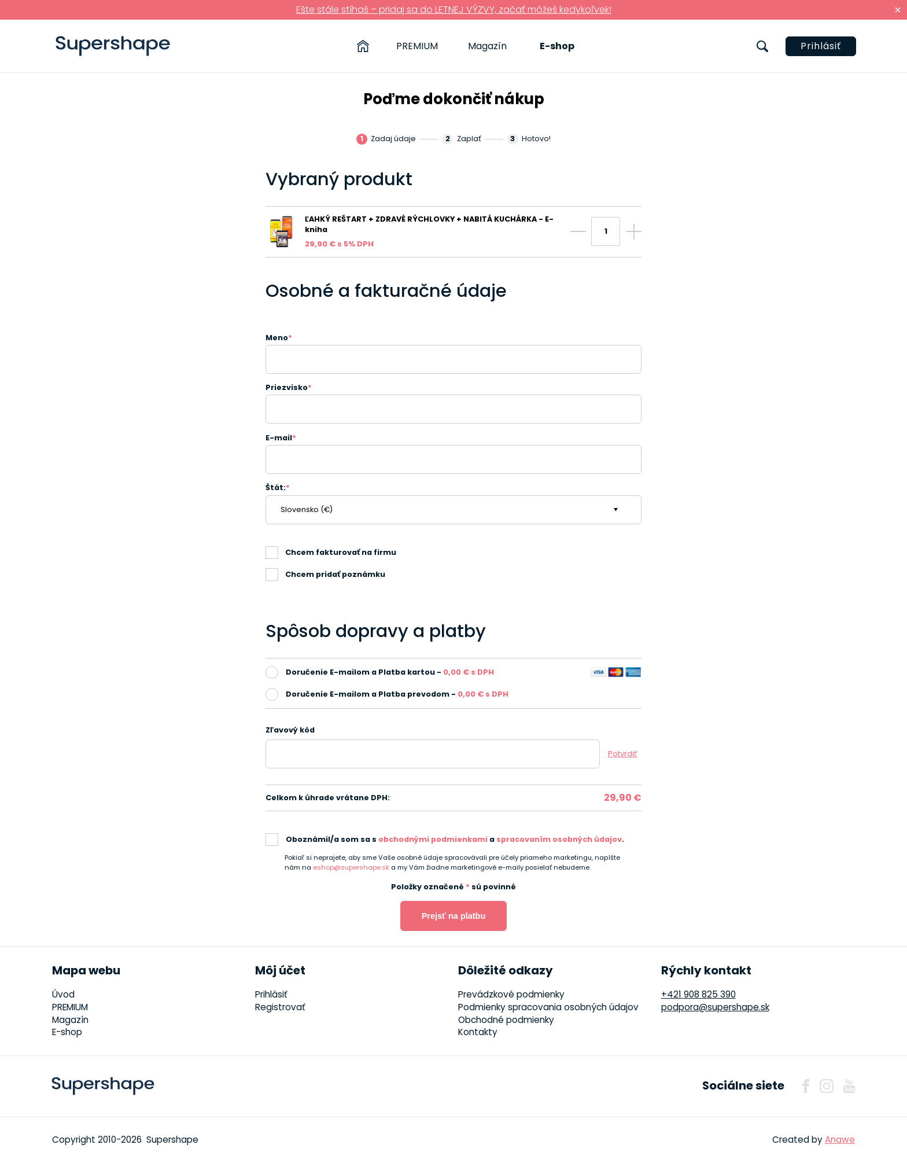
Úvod (63, 994)
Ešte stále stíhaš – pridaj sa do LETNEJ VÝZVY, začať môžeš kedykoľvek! (453, 9)
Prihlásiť (821, 46)
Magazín (487, 46)
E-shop (557, 46)
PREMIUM (417, 46)
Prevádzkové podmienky (511, 994)
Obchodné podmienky (506, 1020)
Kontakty (477, 1032)
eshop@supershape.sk (351, 867)
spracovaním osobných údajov (559, 839)
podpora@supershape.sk (715, 1007)
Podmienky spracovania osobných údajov (548, 1007)
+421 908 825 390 (698, 994)
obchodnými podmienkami (433, 839)
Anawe (840, 1139)
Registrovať (280, 1007)
